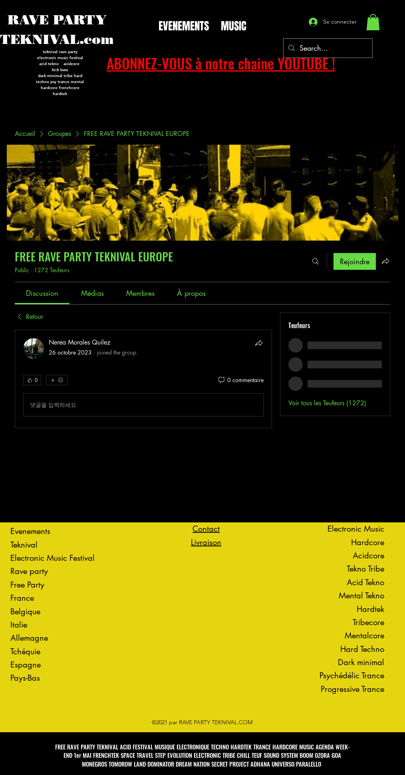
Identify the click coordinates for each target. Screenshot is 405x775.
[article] (143, 379)
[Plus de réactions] (57, 380)
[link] (42, 293)
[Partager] (259, 343)
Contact (206, 529)
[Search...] (327, 48)
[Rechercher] (315, 261)
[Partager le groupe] (385, 261)
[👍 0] (32, 380)
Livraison (206, 542)
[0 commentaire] (240, 380)
